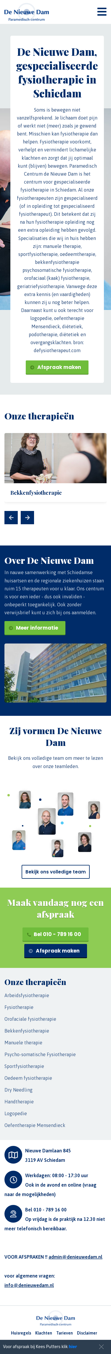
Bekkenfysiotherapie (26, 1030)
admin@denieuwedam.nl (75, 1257)
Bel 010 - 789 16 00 (54, 934)
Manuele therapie (23, 1042)
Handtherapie (19, 1101)
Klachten (43, 1333)
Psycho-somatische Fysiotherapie (40, 1054)
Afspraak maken (55, 367)
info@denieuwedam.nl (29, 1285)
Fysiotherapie (18, 1007)
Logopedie (15, 1113)
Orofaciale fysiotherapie (30, 1019)
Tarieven (64, 1333)
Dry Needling (18, 1089)
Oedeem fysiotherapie (28, 1078)
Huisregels (21, 1333)
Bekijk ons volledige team (55, 872)
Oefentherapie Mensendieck (34, 1125)
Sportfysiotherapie (24, 1066)
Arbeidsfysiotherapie (26, 995)
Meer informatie (33, 627)
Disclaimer (87, 1333)
